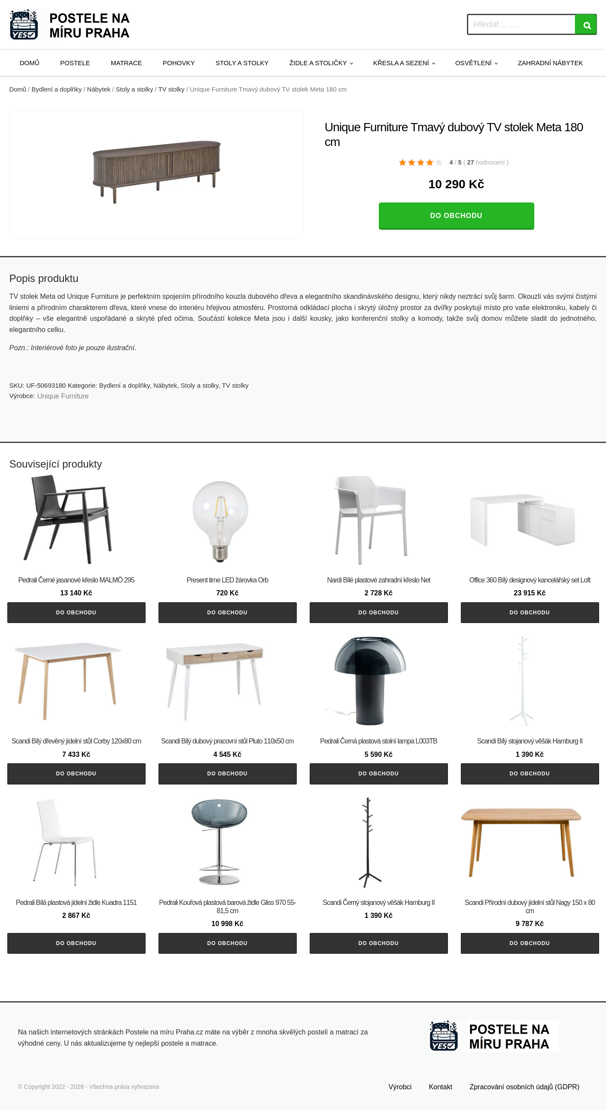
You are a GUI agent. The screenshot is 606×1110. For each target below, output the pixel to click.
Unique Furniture (63, 396)
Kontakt (440, 1087)
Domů (30, 62)
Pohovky (179, 62)
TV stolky (172, 89)
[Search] (585, 24)
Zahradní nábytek (550, 62)
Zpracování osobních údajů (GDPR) (524, 1087)
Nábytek (99, 89)
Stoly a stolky (242, 62)
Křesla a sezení (401, 62)
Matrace (126, 62)
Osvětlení (473, 62)
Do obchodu (456, 215)
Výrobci (400, 1087)
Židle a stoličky (318, 62)
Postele (75, 62)
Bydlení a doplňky (57, 89)
